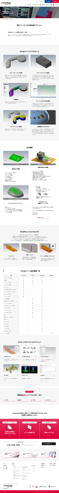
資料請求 (48, 1)
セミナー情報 (39, 4)
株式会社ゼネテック (53, 491)
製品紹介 (13, 463)
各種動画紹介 (43, 463)
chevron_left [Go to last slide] (13, 70)
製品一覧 (29, 4)
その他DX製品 (33, 465)
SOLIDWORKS (34, 466)
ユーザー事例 (34, 4)
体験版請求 (55, 1)
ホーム (26, 4)
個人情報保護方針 (45, 491)
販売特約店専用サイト (38, 491)
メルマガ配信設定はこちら (47, 443)
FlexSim (34, 468)
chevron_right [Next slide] (18, 70)
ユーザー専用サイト (41, 1)
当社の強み (43, 4)
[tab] (42, 98)
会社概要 (51, 4)
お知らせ (47, 4)
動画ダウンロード (40, 217)
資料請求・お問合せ (53, 463)
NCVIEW (34, 469)
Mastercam (10, 19)
